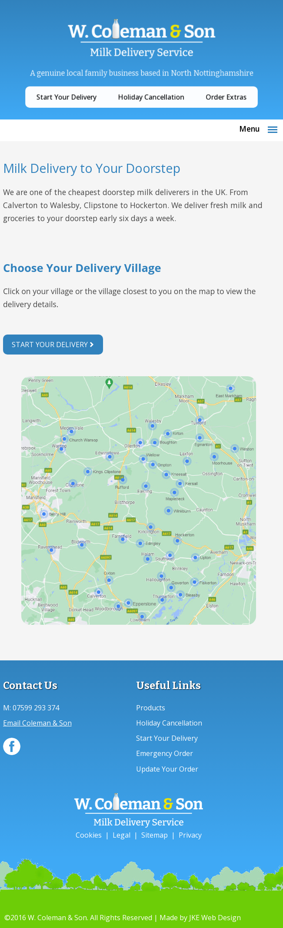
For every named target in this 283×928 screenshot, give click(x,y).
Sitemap (154, 835)
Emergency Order (164, 753)
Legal (121, 835)
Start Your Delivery (78, 91)
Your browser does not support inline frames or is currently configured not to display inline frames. (139, 292)
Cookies (89, 835)
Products (150, 708)
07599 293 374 (36, 708)
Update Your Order (167, 769)
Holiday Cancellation (149, 91)
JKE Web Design (215, 917)
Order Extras (212, 91)
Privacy (190, 835)
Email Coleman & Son (37, 723)
